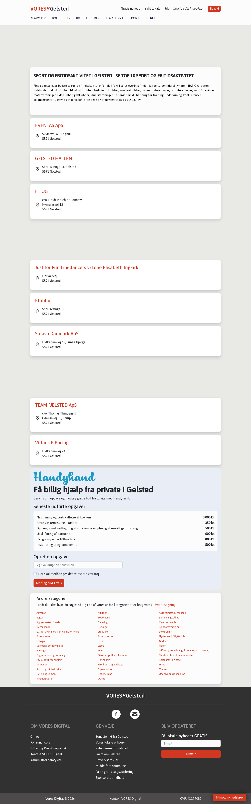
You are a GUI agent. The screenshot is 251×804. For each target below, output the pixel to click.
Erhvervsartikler (107, 760)
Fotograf (41, 641)
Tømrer (163, 669)
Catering (103, 622)
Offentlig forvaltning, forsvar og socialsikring (184, 650)
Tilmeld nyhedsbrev (229, 797)
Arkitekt (102, 612)
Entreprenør (43, 636)
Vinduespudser (44, 678)
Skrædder (41, 664)
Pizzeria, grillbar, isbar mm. (112, 655)
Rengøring (104, 659)
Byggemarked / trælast (49, 622)
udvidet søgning (164, 605)
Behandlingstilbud (169, 617)
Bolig (56, 18)
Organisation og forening (50, 655)
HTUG (41, 191)
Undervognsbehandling (172, 673)
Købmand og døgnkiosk (49, 645)
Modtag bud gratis (49, 583)
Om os (34, 736)
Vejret (151, 18)
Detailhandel (43, 627)
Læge (101, 645)
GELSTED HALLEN (53, 158)
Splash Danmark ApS (56, 333)
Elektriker (103, 631)
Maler (162, 645)
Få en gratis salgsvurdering (115, 771)
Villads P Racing (52, 442)
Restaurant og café (170, 659)
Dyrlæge (103, 627)
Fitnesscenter (105, 636)
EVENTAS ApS (49, 125)
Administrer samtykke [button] (46, 760)
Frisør (101, 641)
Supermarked (105, 669)
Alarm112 (38, 18)
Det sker (93, 18)
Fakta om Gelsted (108, 754)
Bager (39, 617)
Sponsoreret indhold (110, 777)
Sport (134, 18)
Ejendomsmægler (169, 627)
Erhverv (73, 18)
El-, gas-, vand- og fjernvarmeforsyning (58, 631)
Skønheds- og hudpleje (111, 664)
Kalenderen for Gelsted (112, 748)
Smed (162, 664)
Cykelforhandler (168, 622)
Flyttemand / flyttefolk (172, 636)
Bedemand (104, 617)
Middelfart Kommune (111, 766)
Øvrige (101, 678)
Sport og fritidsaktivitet (49, 669)
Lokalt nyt (114, 18)
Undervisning (105, 673)
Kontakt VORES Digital (46, 754)
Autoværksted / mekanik (172, 612)
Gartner (163, 641)
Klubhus (43, 300)
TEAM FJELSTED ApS (56, 405)
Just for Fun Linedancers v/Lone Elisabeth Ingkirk (86, 267)
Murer (101, 650)
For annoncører (41, 742)
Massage (41, 650)
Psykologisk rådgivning (49, 659)
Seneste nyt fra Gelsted (112, 736)
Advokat (41, 612)
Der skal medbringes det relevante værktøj (68, 574)
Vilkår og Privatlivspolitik (48, 748)
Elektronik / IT (167, 631)
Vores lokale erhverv (110, 742)
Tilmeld (214, 8)
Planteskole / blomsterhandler (176, 655)
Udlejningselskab (46, 673)
